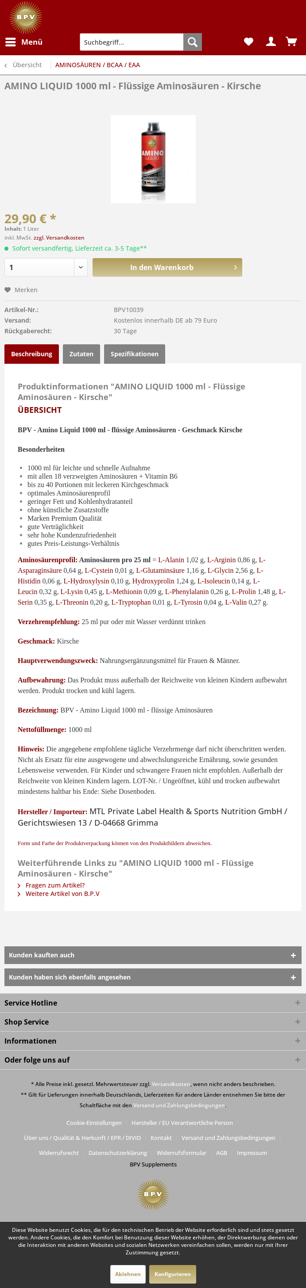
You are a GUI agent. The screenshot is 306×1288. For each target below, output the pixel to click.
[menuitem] (23, 42)
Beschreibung (31, 354)
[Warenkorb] (292, 42)
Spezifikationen (135, 354)
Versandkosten (171, 1084)
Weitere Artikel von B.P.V (59, 893)
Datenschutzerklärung (118, 1153)
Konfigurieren (173, 1274)
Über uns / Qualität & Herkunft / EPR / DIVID (82, 1138)
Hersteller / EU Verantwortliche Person (182, 1123)
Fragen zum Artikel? (51, 885)
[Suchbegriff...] (141, 42)
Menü (24, 41)
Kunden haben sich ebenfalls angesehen (70, 977)
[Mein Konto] (270, 42)
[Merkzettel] (248, 42)
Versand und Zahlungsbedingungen (179, 1105)
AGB (221, 1153)
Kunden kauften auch (41, 955)
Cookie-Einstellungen (94, 1123)
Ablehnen (128, 1274)
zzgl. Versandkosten (59, 237)
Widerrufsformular (181, 1153)
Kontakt (161, 1138)
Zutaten (81, 354)
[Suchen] (192, 42)
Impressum (252, 1153)
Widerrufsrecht (59, 1153)
